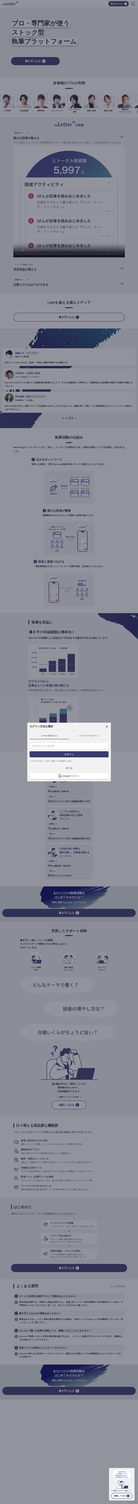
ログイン (69, 754)
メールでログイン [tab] (49, 735)
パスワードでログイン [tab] (89, 735)
